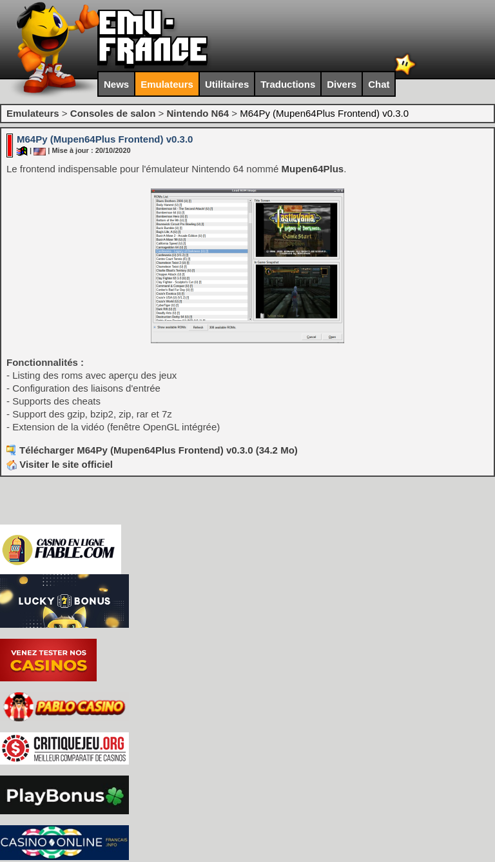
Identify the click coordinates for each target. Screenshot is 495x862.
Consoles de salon (113, 113)
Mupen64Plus (312, 168)
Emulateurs (167, 84)
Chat (378, 84)
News (116, 84)
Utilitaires (227, 84)
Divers (341, 84)
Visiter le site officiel (59, 464)
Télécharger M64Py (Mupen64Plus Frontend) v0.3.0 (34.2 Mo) (158, 450)
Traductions (287, 84)
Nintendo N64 (197, 113)
